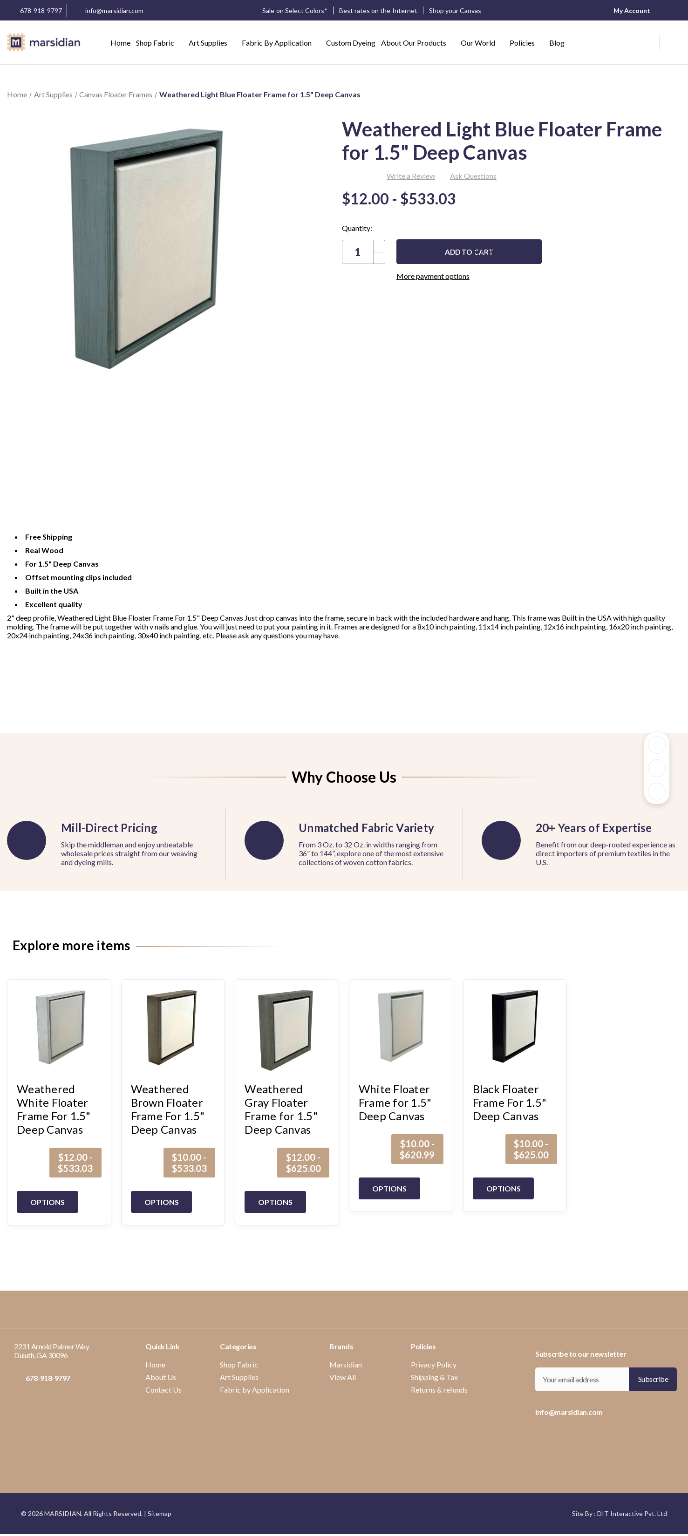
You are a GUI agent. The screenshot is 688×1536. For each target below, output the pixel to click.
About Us (160, 1377)
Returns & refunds (439, 1389)
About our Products (418, 42)
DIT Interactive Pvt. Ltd (632, 1513)
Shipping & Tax (434, 1377)
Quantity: (357, 227)
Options (49, 1202)
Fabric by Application (281, 42)
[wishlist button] (643, 42)
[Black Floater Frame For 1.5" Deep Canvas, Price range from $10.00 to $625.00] (515, 1031)
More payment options (475, 275)
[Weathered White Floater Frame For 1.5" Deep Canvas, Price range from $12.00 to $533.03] (59, 1031)
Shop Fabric (159, 42)
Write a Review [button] (411, 175)
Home (120, 42)
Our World (482, 42)
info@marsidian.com (107, 11)
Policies (527, 42)
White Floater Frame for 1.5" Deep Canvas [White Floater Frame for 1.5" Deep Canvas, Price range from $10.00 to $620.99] (395, 1102)
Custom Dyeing (350, 42)
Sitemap (159, 1513)
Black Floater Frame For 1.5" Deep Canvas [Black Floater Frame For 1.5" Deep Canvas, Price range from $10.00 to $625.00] (510, 1102)
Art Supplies (212, 42)
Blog (557, 42)
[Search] (618, 41)
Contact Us (163, 1389)
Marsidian (345, 1364)
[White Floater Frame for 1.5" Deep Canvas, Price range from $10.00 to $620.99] (401, 1031)
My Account (629, 10)
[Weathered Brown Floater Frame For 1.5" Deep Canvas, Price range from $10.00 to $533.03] (173, 1031)
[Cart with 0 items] (670, 42)
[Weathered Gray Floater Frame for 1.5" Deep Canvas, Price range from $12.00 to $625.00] (287, 1031)
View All (342, 1377)
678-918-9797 (34, 10)
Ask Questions (473, 175)
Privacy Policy (433, 1364)
